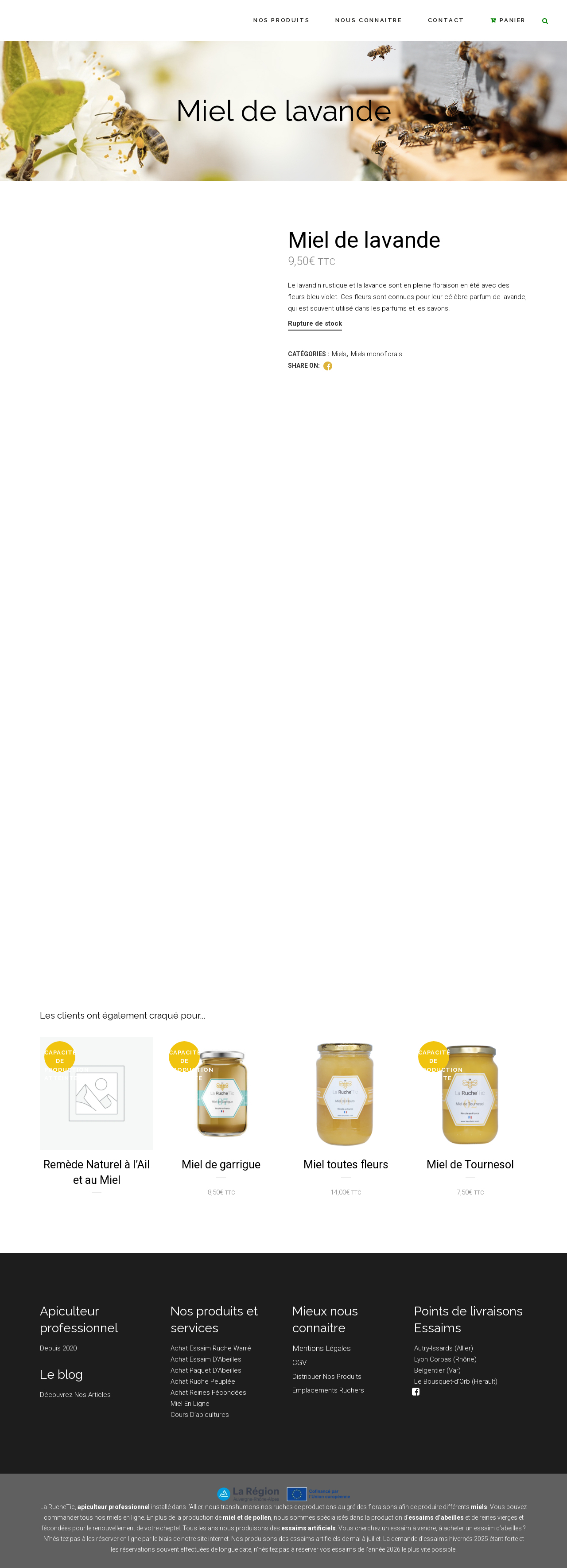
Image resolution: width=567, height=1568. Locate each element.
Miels (339, 354)
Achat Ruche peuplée (203, 1381)
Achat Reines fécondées (208, 1393)
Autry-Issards (433, 1348)
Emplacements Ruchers (328, 1390)
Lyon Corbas (432, 1359)
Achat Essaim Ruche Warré (211, 1348)
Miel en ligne (190, 1404)
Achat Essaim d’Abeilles (206, 1359)
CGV (299, 1362)
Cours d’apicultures (200, 1415)
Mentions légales (321, 1348)
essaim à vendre (413, 1528)
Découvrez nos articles (75, 1395)
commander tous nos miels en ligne (94, 1517)
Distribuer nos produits (326, 1377)
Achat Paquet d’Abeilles (206, 1370)
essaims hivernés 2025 (455, 1538)
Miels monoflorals (376, 354)
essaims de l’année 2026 (366, 1549)
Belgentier (429, 1370)
